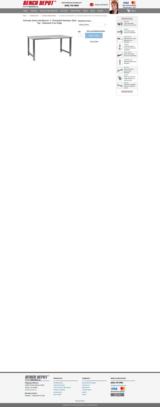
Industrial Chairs (59, 385)
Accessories (58, 392)
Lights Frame (127, 36)
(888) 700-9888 (72, 5)
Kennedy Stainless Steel (49, 15)
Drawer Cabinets (59, 390)
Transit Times (86, 390)
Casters (126, 75)
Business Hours (127, 7)
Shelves (126, 29)
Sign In (133, 11)
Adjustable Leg (128, 60)
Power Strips (127, 52)
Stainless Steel (34, 15)
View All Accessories (127, 18)
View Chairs (94, 41)
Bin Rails (126, 67)
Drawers (126, 21)
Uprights (126, 44)
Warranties (86, 387)
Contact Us (86, 385)
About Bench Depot (89, 383)
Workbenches (58, 383)
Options (134, 5)
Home (25, 15)
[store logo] (39, 3)
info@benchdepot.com (118, 385)
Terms (84, 394)
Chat (134, 7)
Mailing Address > (31, 390)
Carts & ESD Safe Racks (62, 387)
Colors (84, 392)
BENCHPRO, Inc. (34, 6)
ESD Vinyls (57, 394)
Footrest (126, 82)
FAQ (117, 394)
